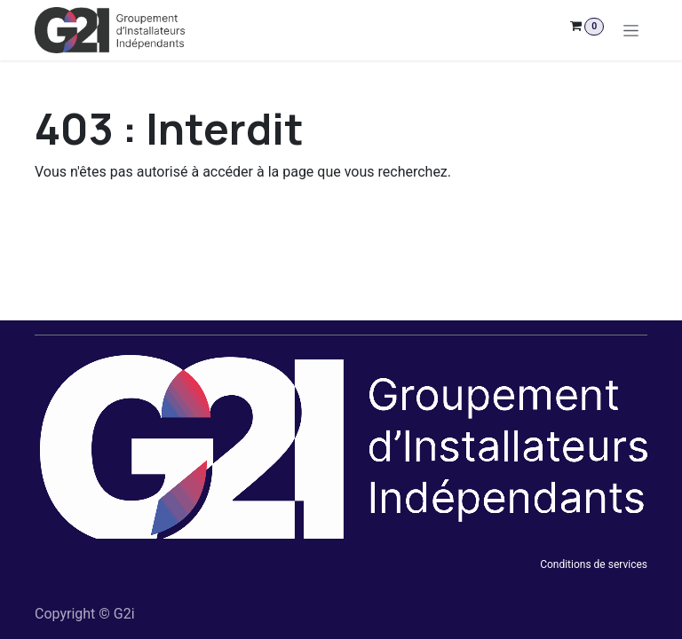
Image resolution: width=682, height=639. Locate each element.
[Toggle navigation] (631, 30)
